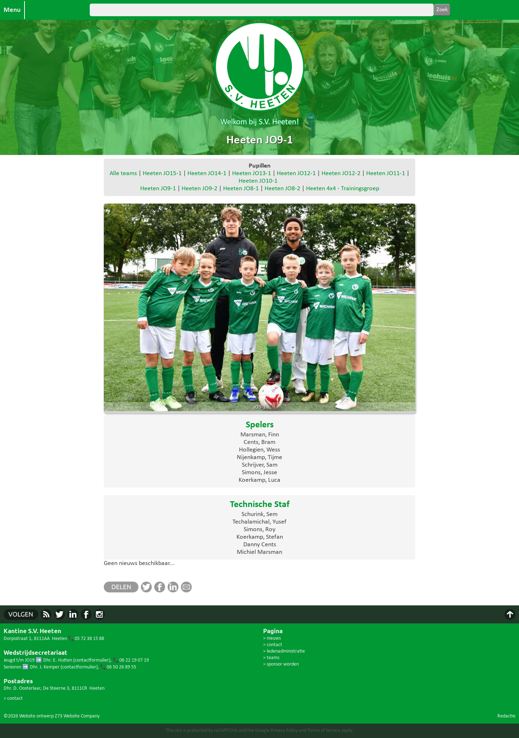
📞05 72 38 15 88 (86, 638)
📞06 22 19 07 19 (131, 660)
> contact (13, 698)
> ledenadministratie (284, 651)
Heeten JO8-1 (241, 189)
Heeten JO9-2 (199, 189)
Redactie (506, 716)
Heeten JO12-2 (340, 173)
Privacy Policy (284, 730)
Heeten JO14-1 (206, 173)
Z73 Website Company (77, 716)
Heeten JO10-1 (258, 181)
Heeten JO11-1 (385, 173)
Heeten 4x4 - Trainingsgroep (342, 189)
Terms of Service (323, 730)
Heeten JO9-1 (158, 189)
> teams (271, 658)
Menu (12, 10)
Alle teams (123, 173)
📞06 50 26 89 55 (118, 667)
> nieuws (272, 638)
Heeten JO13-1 (251, 173)
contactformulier (92, 660)
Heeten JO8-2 (282, 189)
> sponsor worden (281, 664)
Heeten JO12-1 (296, 173)
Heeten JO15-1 (162, 173)
